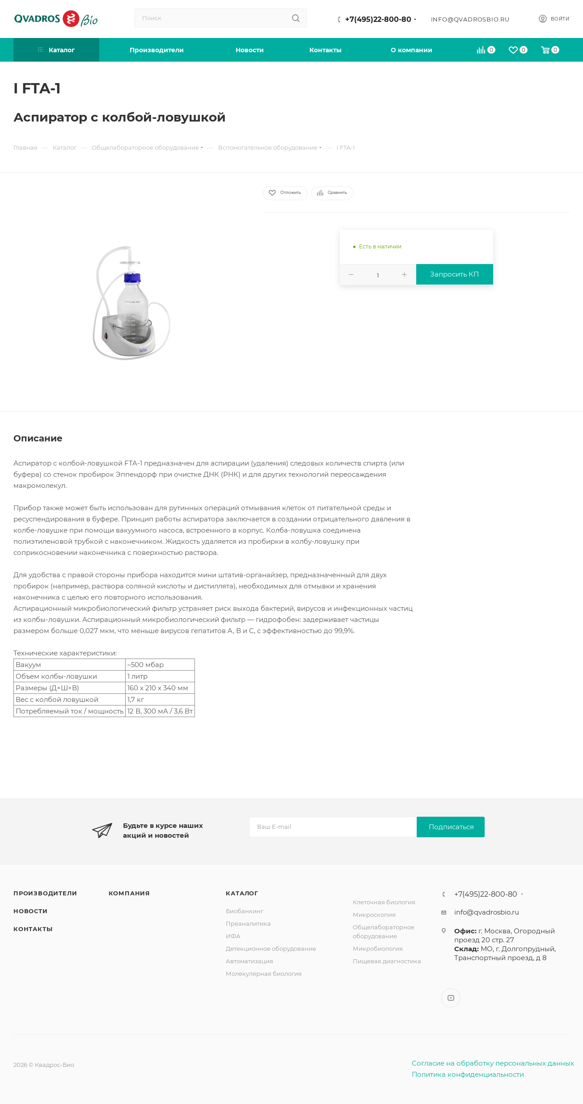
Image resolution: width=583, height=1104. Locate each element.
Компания (129, 893)
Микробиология (378, 948)
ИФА (233, 936)
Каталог (242, 893)
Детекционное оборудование (271, 948)
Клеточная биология (384, 902)
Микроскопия (374, 914)
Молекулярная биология (264, 973)
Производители (45, 893)
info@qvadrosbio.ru (470, 19)
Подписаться (451, 827)
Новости (30, 911)
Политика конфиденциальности (468, 1074)
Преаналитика (248, 923)
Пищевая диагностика (387, 961)
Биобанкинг (244, 911)
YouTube (450, 997)
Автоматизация (249, 961)
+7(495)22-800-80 (378, 19)
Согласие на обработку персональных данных (493, 1063)
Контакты (32, 928)
